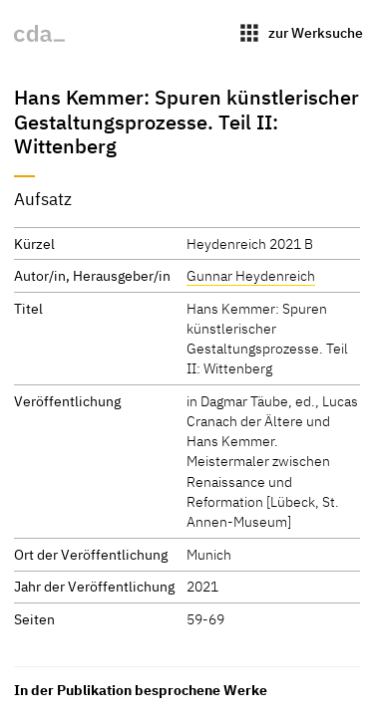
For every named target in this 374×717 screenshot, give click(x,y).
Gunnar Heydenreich (251, 275)
